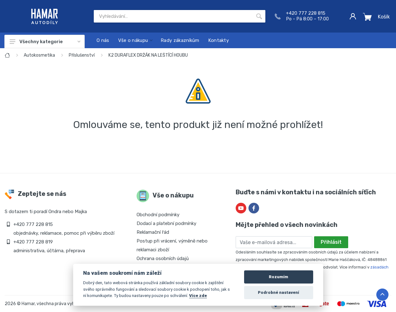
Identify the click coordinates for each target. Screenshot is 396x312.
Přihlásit (331, 242)
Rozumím (278, 276)
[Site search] (173, 16)
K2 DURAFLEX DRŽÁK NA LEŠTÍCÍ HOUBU (148, 55)
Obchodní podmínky (158, 214)
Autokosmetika (39, 55)
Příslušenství (82, 55)
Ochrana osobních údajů (163, 258)
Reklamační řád (153, 232)
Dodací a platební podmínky (166, 223)
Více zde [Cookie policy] (198, 295)
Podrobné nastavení (278, 292)
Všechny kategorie (45, 41)
